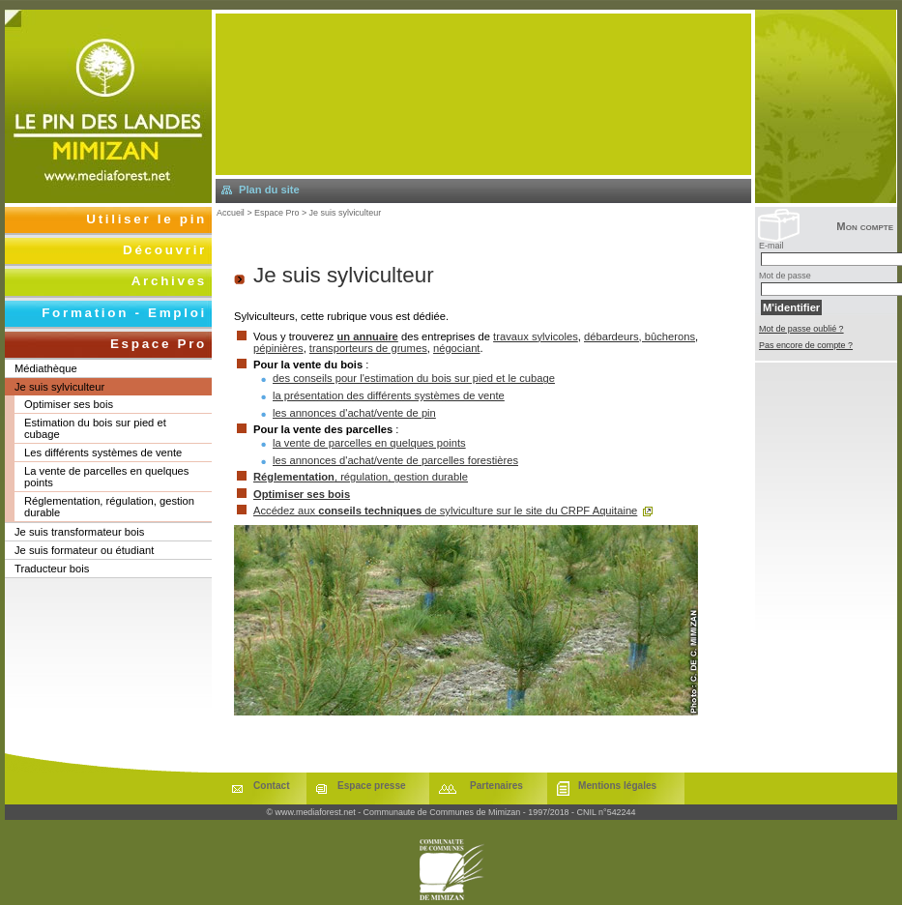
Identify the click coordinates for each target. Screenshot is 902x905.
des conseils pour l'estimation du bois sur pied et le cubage (414, 378)
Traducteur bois (52, 568)
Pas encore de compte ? (806, 345)
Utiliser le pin (146, 219)
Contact (271, 785)
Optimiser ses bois (301, 494)
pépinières (278, 348)
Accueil (231, 213)
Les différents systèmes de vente (103, 452)
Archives (169, 281)
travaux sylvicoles (535, 336)
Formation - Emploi (124, 313)
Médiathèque (46, 368)
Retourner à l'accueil (108, 106)
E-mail (771, 245)
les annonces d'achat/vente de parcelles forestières (395, 460)
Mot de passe (785, 275)
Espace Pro (276, 213)
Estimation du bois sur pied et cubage (95, 428)
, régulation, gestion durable (360, 476)
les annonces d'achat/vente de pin (354, 413)
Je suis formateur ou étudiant (84, 550)
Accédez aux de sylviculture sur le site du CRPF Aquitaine (445, 510)
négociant (456, 348)
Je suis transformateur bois (79, 532)
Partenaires (496, 785)
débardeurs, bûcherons (639, 336)
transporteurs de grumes (368, 348)
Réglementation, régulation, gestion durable (109, 506)
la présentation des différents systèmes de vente (389, 395)
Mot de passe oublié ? (801, 329)
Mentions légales (617, 785)
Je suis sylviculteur (345, 213)
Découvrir (165, 250)
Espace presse (371, 785)
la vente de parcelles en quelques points (369, 443)
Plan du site (269, 189)
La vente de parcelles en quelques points (106, 476)
